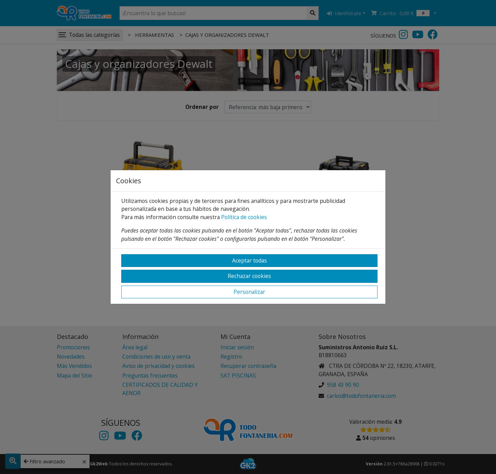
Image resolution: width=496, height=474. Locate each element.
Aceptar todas (249, 260)
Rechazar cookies (249, 276)
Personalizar (249, 292)
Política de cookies (244, 217)
